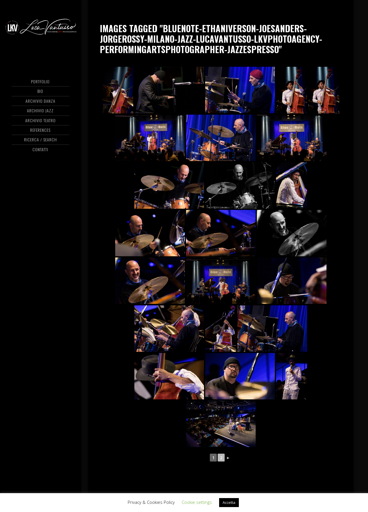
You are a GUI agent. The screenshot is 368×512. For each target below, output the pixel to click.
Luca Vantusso (40, 27)
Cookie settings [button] (197, 502)
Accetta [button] (229, 502)
